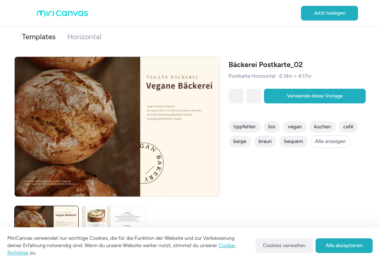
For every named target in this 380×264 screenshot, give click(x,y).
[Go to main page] (62, 15)
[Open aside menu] (29, 13)
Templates (39, 36)
